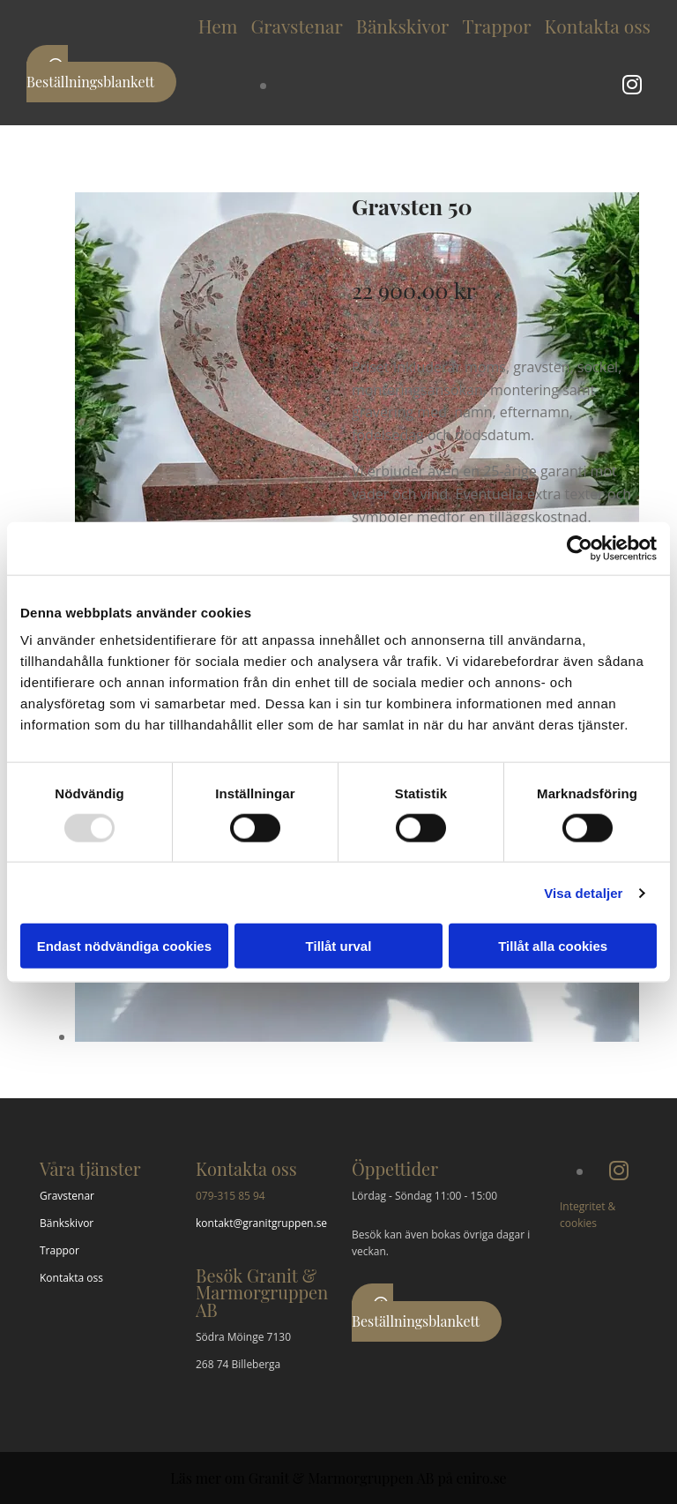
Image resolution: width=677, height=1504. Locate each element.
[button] (101, 73)
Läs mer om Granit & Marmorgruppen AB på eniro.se (338, 1478)
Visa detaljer (583, 892)
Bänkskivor (403, 25)
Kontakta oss (598, 25)
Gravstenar (296, 25)
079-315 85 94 (230, 1195)
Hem (218, 25)
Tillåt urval (339, 946)
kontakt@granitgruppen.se (261, 1223)
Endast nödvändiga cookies (124, 946)
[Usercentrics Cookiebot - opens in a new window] (579, 548)
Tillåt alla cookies (552, 946)
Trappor (496, 25)
